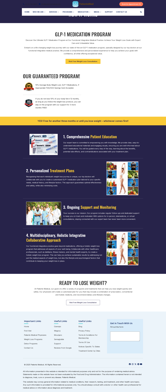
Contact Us (121, 12)
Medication (84, 12)
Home (27, 12)
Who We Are (39, 12)
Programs (69, 12)
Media (98, 12)
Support (109, 12)
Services (54, 12)
